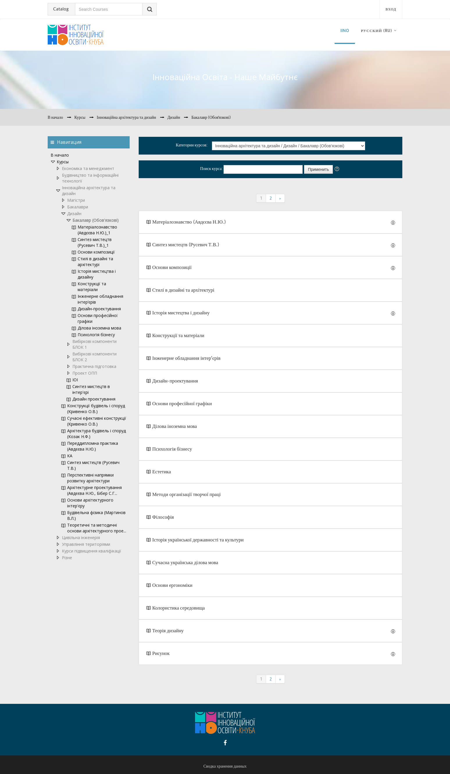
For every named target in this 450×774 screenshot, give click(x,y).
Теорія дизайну (168, 631)
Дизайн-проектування (175, 381)
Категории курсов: (192, 145)
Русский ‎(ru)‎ (376, 30)
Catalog (61, 9)
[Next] (280, 198)
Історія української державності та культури (198, 540)
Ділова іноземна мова (174, 426)
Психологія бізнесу (172, 449)
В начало (60, 155)
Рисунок (160, 653)
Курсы (63, 161)
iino (344, 30)
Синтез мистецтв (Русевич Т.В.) (185, 245)
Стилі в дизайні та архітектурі (183, 290)
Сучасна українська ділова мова (185, 562)
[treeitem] (89, 155)
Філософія (163, 517)
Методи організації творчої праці (186, 494)
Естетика (161, 472)
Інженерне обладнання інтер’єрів (186, 358)
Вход (390, 9)
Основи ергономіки (172, 585)
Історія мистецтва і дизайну (181, 313)
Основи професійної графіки (182, 404)
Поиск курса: (212, 168)
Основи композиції (172, 267)
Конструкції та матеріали (178, 335)
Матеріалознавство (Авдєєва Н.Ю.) (189, 222)
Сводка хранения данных (225, 766)
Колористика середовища (178, 608)
